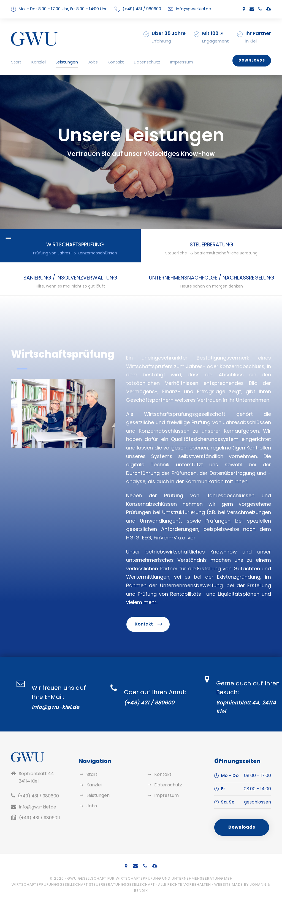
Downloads (251, 60)
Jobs (93, 62)
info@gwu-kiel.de (193, 9)
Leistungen (67, 62)
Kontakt (116, 62)
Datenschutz (147, 62)
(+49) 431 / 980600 (142, 9)
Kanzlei (38, 62)
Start (16, 62)
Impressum (181, 62)
